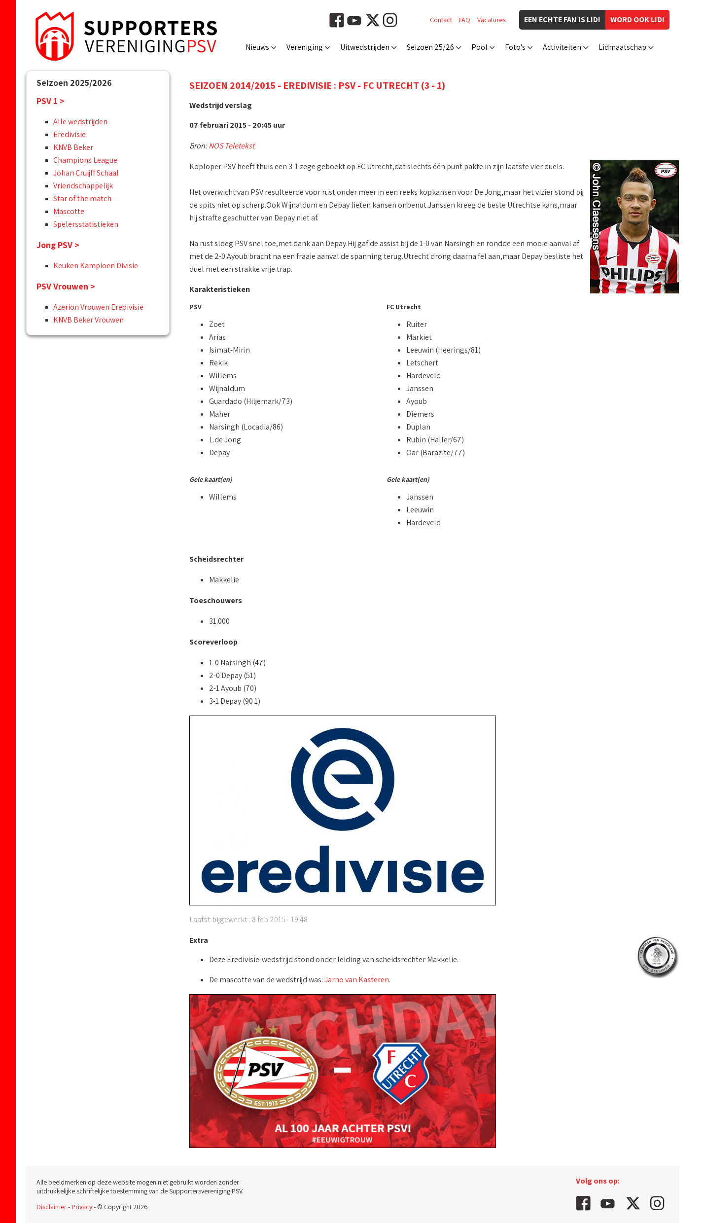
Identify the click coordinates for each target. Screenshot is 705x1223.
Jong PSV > (57, 245)
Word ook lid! (637, 19)
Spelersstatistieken (85, 224)
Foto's (515, 47)
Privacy (81, 1206)
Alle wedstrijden (80, 121)
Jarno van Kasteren (356, 979)
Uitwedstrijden (364, 47)
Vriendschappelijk (83, 185)
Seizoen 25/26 (430, 47)
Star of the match (82, 198)
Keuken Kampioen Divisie (95, 265)
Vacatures (491, 19)
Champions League (85, 160)
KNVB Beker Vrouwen (88, 320)
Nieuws (257, 47)
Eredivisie (69, 134)
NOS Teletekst (231, 146)
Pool (479, 47)
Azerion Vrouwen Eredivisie (98, 307)
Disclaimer (51, 1206)
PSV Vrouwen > (65, 286)
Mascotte (68, 211)
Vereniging (304, 47)
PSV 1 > (50, 101)
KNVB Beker (73, 147)
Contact (441, 19)
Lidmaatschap (622, 47)
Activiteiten (562, 47)
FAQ (464, 19)
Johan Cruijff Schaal (86, 173)
